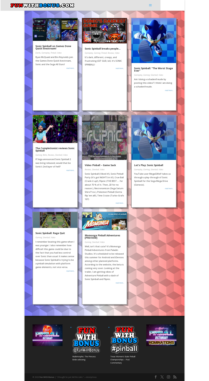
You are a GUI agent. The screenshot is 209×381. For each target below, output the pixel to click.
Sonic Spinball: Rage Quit (50, 233)
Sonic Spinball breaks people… (102, 48)
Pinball (53, 53)
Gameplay (45, 53)
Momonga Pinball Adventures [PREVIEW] (102, 236)
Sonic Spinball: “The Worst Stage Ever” (153, 69)
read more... (70, 68)
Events (38, 53)
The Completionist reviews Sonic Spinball (55, 149)
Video (59, 53)
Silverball (154, 75)
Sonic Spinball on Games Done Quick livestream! (53, 47)
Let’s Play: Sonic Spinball (148, 165)
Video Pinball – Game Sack (100, 165)
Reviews (111, 53)
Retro (45, 155)
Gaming (97, 53)
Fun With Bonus (46, 377)
